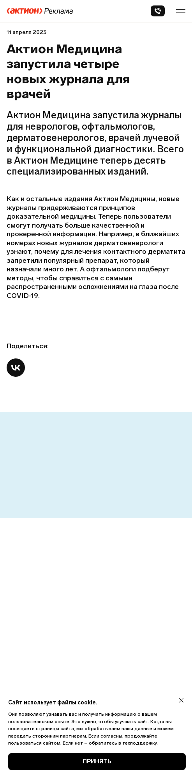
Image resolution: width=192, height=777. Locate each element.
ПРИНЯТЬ (97, 761)
